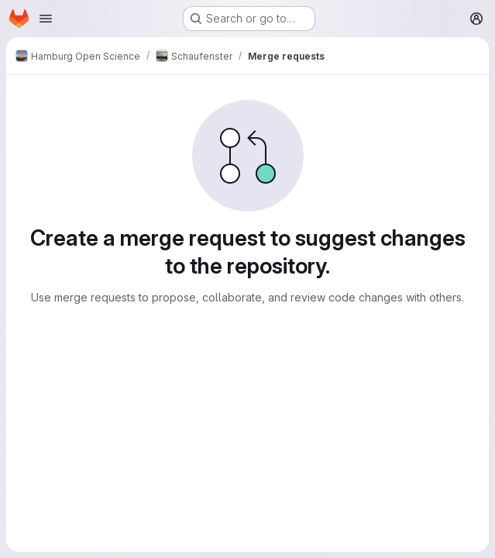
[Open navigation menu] (45, 18)
